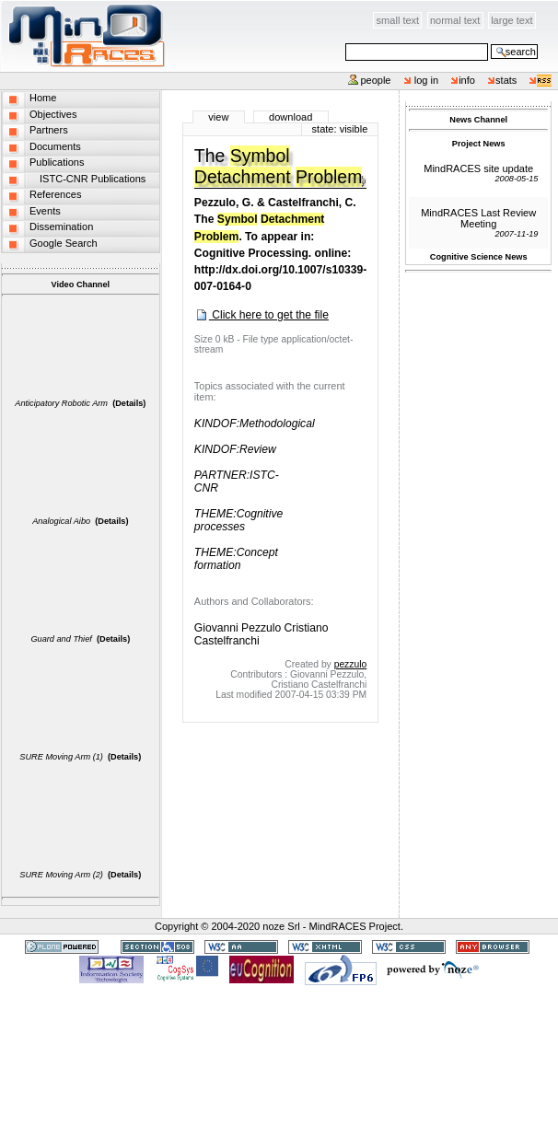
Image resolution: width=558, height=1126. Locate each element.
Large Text (511, 20)
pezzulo (350, 664)
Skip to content (166, 10)
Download (290, 116)
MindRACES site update (478, 168)
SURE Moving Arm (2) (61, 874)
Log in (427, 80)
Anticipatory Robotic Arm (61, 403)
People (375, 80)
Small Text (398, 20)
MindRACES (83, 36)
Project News (479, 143)
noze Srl (280, 926)
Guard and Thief (60, 639)
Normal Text (455, 20)
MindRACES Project (355, 926)
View (218, 116)
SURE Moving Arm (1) (61, 756)
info (467, 80)
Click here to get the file (261, 314)
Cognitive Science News (479, 256)
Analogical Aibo (61, 521)
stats (506, 80)
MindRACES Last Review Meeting (478, 218)
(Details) (128, 403)
